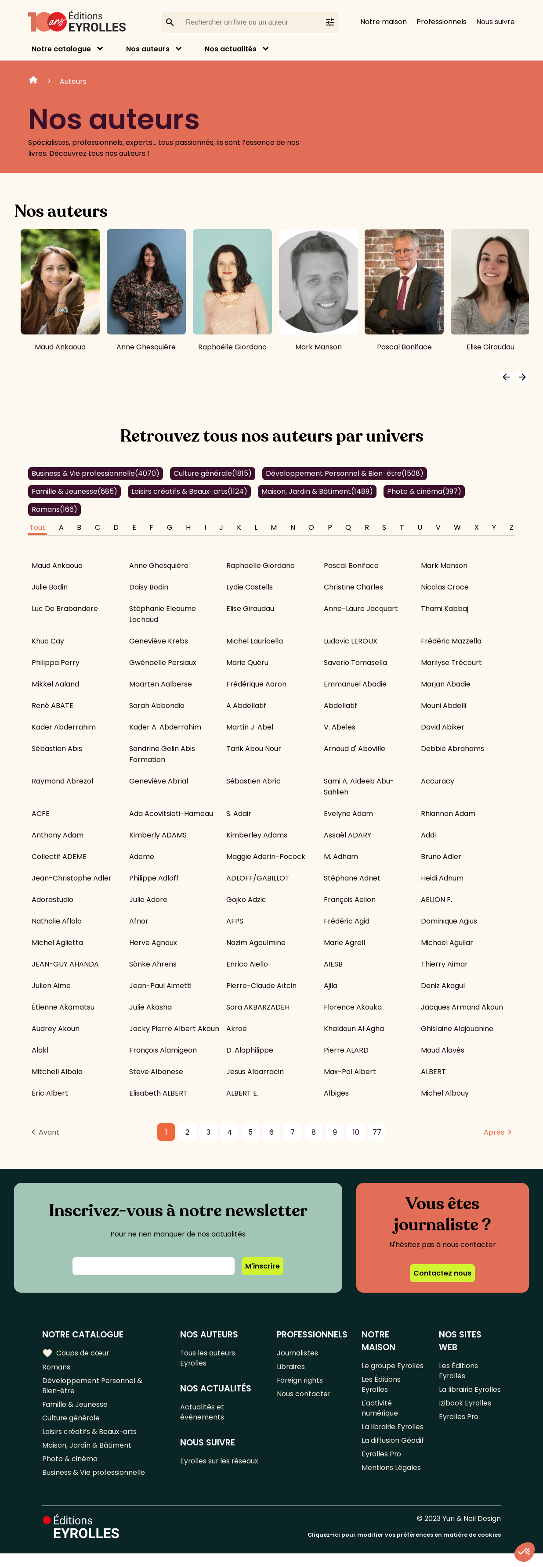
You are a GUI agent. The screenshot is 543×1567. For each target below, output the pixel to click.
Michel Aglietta (57, 943)
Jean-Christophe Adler (72, 878)
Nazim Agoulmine (256, 943)
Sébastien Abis (57, 749)
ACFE (41, 814)
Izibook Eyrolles (465, 1417)
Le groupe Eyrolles (393, 1366)
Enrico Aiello (247, 964)
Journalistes (298, 1353)
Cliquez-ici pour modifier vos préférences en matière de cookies (404, 1548)
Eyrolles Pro (382, 1471)
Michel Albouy (445, 1093)
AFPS (234, 921)
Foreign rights (300, 1382)
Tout (37, 527)
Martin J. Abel (249, 727)
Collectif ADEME (59, 857)
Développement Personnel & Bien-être (345, 473)
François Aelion (350, 900)
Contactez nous (442, 1273)
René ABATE (52, 706)
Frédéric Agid (346, 921)
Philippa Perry (56, 663)
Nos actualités (231, 49)
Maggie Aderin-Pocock (265, 857)
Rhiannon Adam (448, 814)
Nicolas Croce (445, 587)
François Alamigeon (163, 1050)
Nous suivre (495, 22)
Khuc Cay (48, 641)
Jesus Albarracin (255, 1072)
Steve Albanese (156, 1072)
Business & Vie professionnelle (95, 473)
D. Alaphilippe (249, 1050)
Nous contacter (304, 1396)
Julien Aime (51, 986)
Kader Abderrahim (64, 727)
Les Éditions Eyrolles (381, 1385)
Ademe (141, 857)
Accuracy (437, 781)
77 (377, 1132)
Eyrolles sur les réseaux (220, 1464)
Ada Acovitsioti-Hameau (171, 814)
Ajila (330, 986)
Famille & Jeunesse (74, 491)
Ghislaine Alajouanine (457, 1029)
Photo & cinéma (424, 491)
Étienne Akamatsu (63, 1007)
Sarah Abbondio (157, 706)
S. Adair (238, 814)
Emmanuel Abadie (355, 684)
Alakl (40, 1050)
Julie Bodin (50, 587)
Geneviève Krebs (158, 641)
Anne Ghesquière (158, 566)
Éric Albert (50, 1093)
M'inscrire (262, 1266)
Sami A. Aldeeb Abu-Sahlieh (359, 786)
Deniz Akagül (443, 986)
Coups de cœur (75, 1353)
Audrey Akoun (56, 1029)
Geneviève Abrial (158, 781)
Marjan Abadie (446, 684)
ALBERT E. (242, 1093)
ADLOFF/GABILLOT (258, 878)
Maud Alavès (442, 1050)
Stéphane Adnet (352, 878)
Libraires (291, 1367)
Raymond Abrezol (62, 781)
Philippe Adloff (154, 878)
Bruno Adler (441, 857)
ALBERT (433, 1072)
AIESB (333, 964)
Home (33, 81)
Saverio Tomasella (355, 663)
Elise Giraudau (250, 609)
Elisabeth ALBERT (158, 1093)
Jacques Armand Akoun (462, 1007)
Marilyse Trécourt (451, 663)
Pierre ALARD (346, 1050)
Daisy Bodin (148, 587)
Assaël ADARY (347, 835)
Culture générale (213, 473)
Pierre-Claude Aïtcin (261, 986)
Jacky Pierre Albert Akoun (174, 1029)
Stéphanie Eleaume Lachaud (162, 614)
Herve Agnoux (153, 943)
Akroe (236, 1029)
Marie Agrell (344, 943)
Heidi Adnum (442, 878)
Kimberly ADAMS (158, 835)
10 (356, 1132)
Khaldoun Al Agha (354, 1029)
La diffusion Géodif (393, 1457)
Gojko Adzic (246, 900)
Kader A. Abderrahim (165, 727)
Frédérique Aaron (256, 684)
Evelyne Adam (348, 814)
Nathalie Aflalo (57, 921)
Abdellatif (340, 706)
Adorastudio (52, 900)
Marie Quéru (247, 663)
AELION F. (436, 900)
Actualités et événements (202, 1414)
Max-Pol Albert (350, 1072)
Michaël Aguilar (447, 943)
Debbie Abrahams (452, 749)
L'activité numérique (380, 1411)
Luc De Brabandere (65, 609)
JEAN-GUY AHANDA (65, 964)
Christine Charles (353, 587)
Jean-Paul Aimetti (160, 986)
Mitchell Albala (57, 1072)
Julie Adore (148, 900)
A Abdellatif (246, 706)
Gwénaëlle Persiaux (162, 663)
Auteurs (73, 81)
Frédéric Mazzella (451, 641)
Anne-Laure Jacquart (361, 609)
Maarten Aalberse (160, 684)
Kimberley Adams (256, 835)
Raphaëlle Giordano (260, 566)
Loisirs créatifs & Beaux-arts (189, 491)
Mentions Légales (391, 1486)
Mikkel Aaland (55, 684)
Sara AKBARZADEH (258, 1007)
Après (494, 1132)
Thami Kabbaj (444, 609)
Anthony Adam (57, 835)
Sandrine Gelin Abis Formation (162, 754)
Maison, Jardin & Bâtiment (317, 491)
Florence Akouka (353, 1007)
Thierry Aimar (444, 964)
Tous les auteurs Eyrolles (208, 1358)
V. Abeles (339, 727)
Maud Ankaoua (57, 566)
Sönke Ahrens (153, 964)
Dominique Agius (449, 921)
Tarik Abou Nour (253, 749)
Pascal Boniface (351, 566)
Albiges (336, 1093)
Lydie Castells (249, 587)
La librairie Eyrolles (379, 1436)
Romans (54, 509)
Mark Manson (444, 566)
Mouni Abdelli (443, 706)
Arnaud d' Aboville (354, 749)
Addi (428, 835)
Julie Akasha (150, 1007)
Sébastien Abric (253, 781)
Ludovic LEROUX (350, 641)
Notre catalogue (61, 49)
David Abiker (442, 727)
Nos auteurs (148, 49)
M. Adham (341, 857)
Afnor (138, 921)
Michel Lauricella (254, 641)
